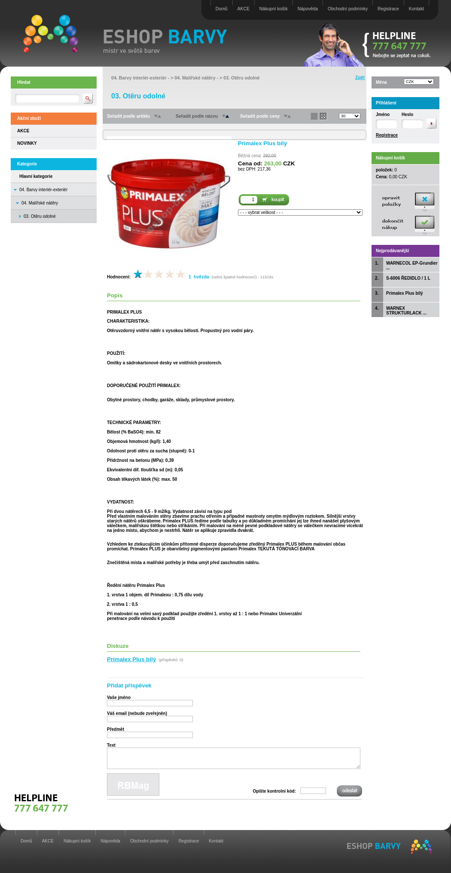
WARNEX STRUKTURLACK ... (406, 310)
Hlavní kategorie (35, 176)
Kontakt (416, 8)
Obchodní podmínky (348, 8)
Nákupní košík (273, 8)
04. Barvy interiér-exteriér (43, 189)
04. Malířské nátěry (39, 203)
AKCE (244, 8)
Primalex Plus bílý (404, 293)
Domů (222, 8)
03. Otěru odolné (241, 77)
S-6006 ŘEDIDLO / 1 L (408, 278)
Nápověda (308, 8)
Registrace (388, 8)
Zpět (360, 77)
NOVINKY (27, 143)
